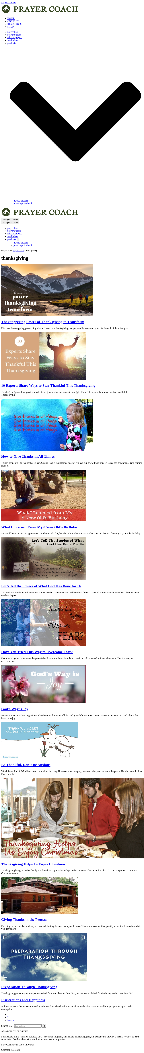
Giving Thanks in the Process (24, 919)
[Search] (27, 1026)
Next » (10, 1020)
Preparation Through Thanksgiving (29, 987)
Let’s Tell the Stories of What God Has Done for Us (41, 586)
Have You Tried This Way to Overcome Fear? (37, 652)
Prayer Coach (18, 250)
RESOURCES (14, 24)
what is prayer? (14, 37)
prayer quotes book (23, 203)
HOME (11, 18)
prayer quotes (14, 34)
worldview (12, 40)
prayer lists (12, 32)
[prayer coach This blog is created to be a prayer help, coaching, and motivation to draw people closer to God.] (40, 13)
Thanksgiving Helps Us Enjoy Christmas (33, 864)
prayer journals (21, 200)
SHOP (10, 26)
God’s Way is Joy (14, 709)
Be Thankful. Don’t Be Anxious (25, 765)
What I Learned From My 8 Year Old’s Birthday (39, 527)
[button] (75, 121)
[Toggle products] (18, 239)
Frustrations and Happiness (23, 1000)
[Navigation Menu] (10, 219)
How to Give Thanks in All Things (28, 456)
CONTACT (13, 21)
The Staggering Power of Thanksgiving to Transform (42, 322)
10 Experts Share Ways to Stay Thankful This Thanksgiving (48, 385)
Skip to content (8, 2)
